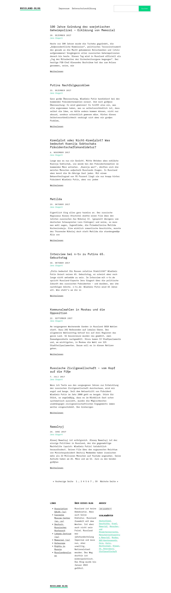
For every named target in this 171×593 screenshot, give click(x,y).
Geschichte (104, 523)
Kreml (114, 523)
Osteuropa (59, 543)
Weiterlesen (56, 71)
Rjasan (116, 546)
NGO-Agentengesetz (108, 540)
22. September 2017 (61, 318)
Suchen (144, 8)
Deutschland (105, 521)
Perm (101, 543)
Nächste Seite (109, 481)
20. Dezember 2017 (60, 35)
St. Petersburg (106, 549)
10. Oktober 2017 (60, 263)
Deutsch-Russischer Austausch (60, 527)
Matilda (56, 199)
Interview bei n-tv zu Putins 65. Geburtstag (77, 255)
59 (96, 481)
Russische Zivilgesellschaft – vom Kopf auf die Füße (82, 369)
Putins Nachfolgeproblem (69, 85)
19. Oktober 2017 (60, 204)
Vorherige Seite (63, 481)
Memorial (103, 526)
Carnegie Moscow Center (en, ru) (62, 518)
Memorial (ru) (62, 540)
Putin (108, 543)
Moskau (115, 537)
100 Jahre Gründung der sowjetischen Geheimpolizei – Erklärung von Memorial (82, 28)
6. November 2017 (60, 152)
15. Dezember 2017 (60, 90)
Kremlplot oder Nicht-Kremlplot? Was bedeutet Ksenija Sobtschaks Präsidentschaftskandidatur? (80, 144)
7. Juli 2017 (57, 377)
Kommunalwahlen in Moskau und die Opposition (77, 311)
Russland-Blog (30, 8)
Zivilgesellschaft (108, 551)
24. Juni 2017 (58, 432)
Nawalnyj (57, 426)
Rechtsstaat (105, 546)
